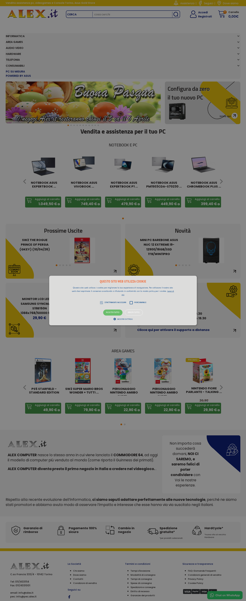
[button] (123, 300)
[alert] (123, 300)
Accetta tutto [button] (112, 312)
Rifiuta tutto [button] (134, 312)
